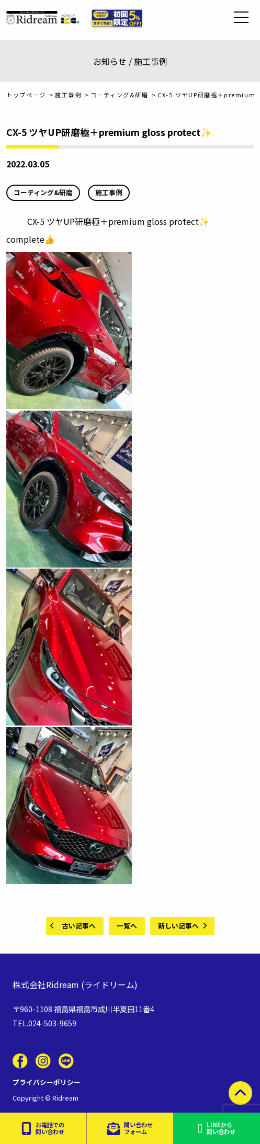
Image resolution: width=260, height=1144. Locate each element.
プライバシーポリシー (47, 1082)
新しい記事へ (178, 926)
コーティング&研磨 (43, 192)
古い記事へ (79, 926)
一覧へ (127, 926)
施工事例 (108, 192)
